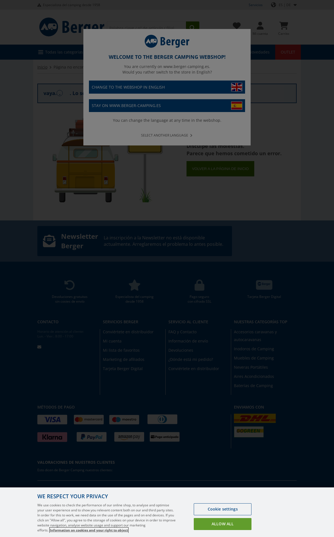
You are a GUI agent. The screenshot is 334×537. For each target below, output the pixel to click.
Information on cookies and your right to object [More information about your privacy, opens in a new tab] (89, 530)
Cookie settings (223, 509)
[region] (167, 512)
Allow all (223, 523)
